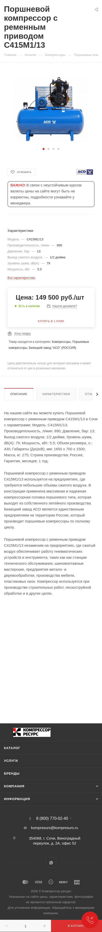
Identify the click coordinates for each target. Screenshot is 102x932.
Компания (14, 786)
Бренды (12, 773)
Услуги (11, 761)
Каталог (12, 748)
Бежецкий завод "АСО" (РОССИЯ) (52, 348)
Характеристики (56, 394)
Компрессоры (61, 342)
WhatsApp (51, 862)
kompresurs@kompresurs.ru (54, 828)
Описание (18, 394)
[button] (43, 149)
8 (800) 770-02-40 (52, 819)
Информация (17, 799)
